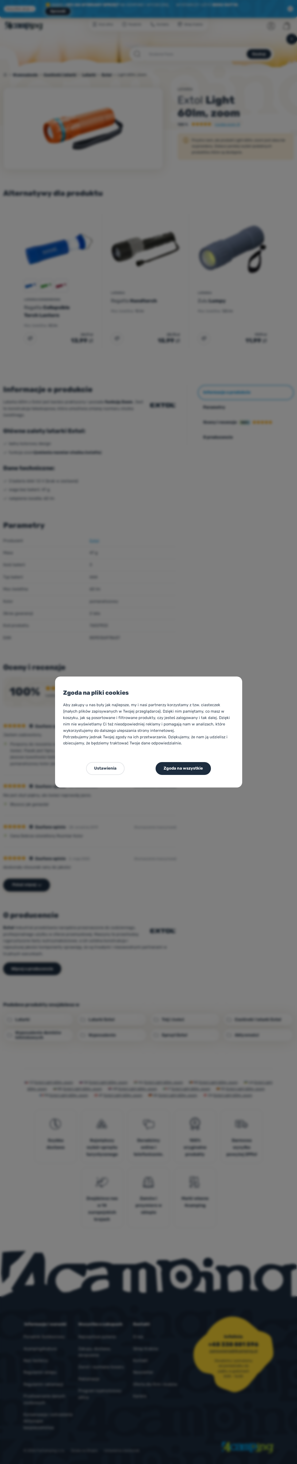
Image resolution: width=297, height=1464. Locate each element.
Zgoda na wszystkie (183, 768)
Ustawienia (105, 768)
